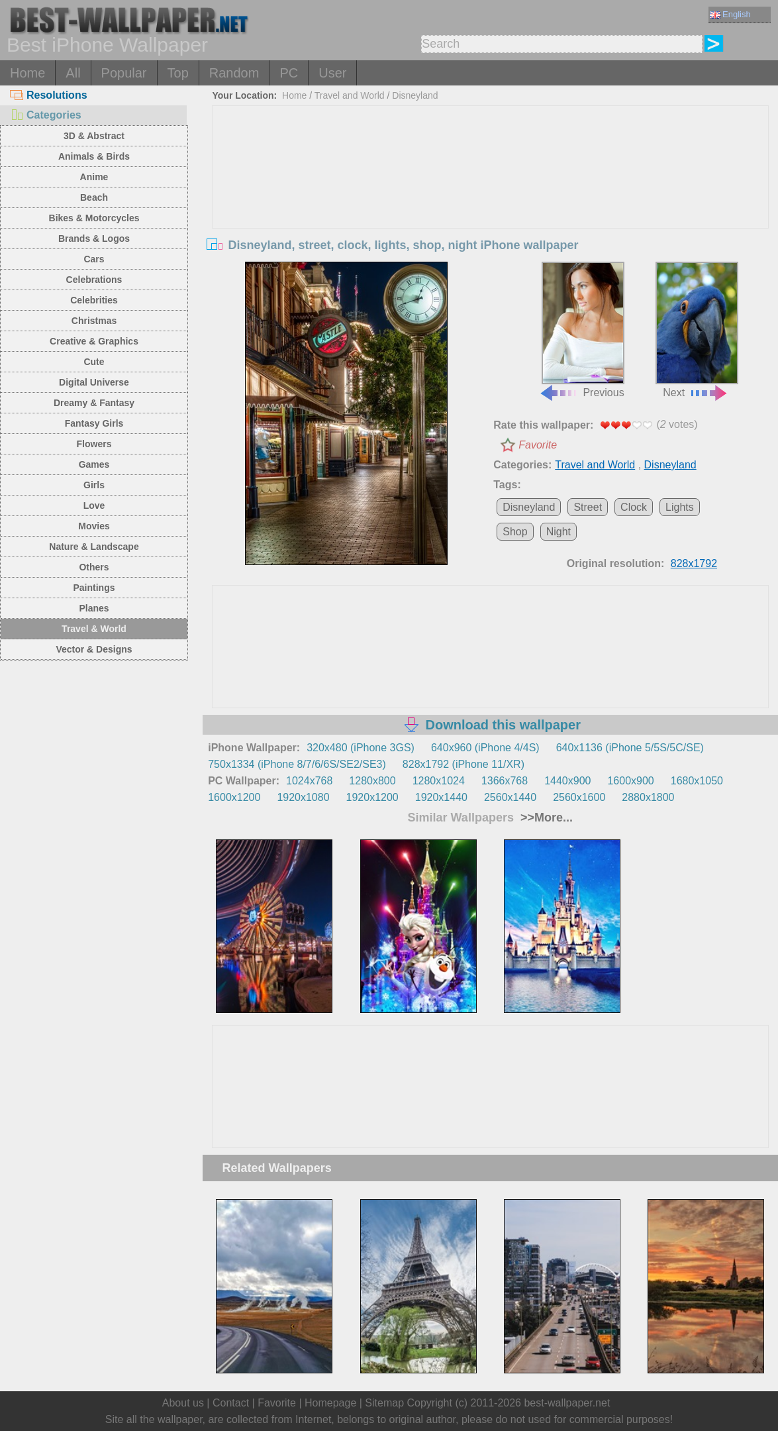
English (730, 14)
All (73, 73)
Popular (124, 73)
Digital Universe (94, 382)
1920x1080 (303, 797)
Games (94, 464)
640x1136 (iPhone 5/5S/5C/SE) (630, 747)
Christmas (94, 320)
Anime (94, 177)
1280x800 (372, 780)
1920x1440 (441, 797)
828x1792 (694, 563)
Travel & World (94, 628)
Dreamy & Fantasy (94, 403)
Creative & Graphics (94, 341)
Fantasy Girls (94, 423)
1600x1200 (234, 797)
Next (697, 330)
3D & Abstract (94, 136)
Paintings (94, 587)
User (332, 73)
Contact (231, 1402)
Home (27, 73)
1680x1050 (697, 780)
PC (288, 73)
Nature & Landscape (93, 546)
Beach (94, 197)
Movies (93, 526)
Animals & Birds (94, 156)
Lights (679, 507)
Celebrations (94, 279)
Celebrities (94, 300)
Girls (94, 485)
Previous (581, 330)
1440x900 (567, 780)
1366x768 (504, 780)
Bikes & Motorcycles (94, 218)
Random (234, 73)
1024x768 (309, 780)
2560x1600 (579, 797)
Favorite (537, 444)
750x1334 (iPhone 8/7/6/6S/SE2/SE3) (297, 764)
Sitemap (384, 1402)
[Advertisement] (490, 205)
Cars (93, 259)
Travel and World (350, 95)
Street (587, 507)
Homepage (330, 1402)
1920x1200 (372, 797)
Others (94, 567)
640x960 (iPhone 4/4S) (485, 747)
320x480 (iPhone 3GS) (360, 747)
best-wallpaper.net (567, 1402)
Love (94, 505)
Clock (633, 507)
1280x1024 (439, 780)
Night (558, 531)
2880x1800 (648, 797)
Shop (515, 531)
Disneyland (415, 95)
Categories (45, 115)
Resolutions (48, 95)
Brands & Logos (94, 238)
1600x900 (630, 780)
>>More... (545, 817)
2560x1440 (510, 797)
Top (178, 73)
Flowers (94, 444)
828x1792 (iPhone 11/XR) (463, 764)
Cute (93, 361)
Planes (94, 608)
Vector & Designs (94, 649)
